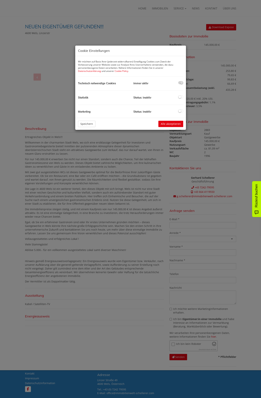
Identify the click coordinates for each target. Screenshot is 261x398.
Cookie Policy (121, 71)
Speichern (86, 124)
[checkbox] (180, 82)
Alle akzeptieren (171, 124)
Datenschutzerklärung (89, 71)
